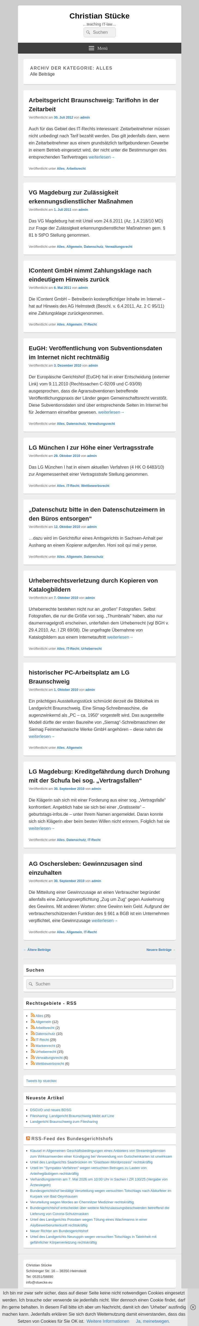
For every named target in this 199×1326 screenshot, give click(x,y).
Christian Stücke (99, 16)
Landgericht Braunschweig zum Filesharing (64, 1122)
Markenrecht (45, 1046)
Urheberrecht (91, 649)
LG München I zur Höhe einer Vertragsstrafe (91, 447)
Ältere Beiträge (37, 950)
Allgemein (74, 247)
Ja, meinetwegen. (153, 1321)
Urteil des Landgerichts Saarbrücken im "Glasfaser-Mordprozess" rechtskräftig (91, 1162)
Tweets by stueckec (41, 1081)
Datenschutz (93, 247)
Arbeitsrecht (76, 169)
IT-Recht (90, 324)
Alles (61, 169)
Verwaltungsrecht (118, 247)
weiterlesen (102, 157)
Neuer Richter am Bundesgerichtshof (59, 1231)
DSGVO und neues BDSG (51, 1110)
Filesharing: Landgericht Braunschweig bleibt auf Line (72, 1116)
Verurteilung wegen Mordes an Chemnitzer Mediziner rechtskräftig (82, 1202)
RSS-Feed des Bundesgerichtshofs (72, 1138)
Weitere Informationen (108, 1321)
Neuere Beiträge (161, 950)
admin (85, 117)
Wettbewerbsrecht (95, 486)
